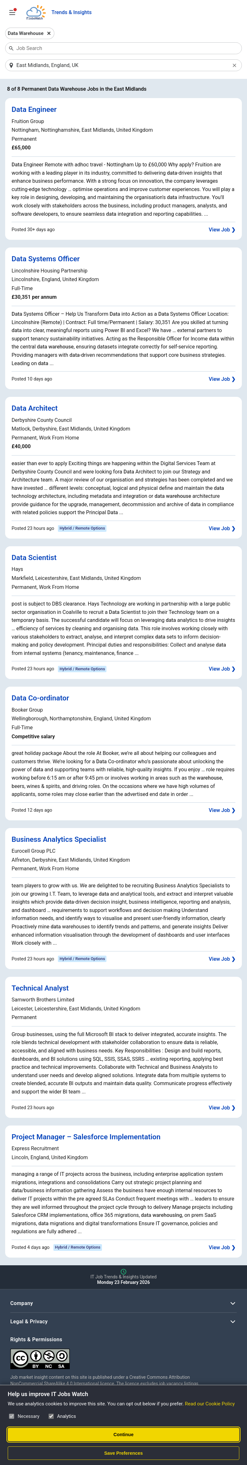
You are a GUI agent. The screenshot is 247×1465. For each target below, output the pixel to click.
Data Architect (35, 408)
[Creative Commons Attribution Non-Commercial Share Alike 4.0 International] (106, 1357)
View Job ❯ (222, 230)
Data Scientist (34, 558)
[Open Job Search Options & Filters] (12, 12)
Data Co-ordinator (40, 698)
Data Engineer (34, 110)
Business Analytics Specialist (59, 839)
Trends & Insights (71, 12)
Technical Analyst (40, 988)
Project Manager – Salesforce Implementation (86, 1137)
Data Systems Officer (46, 259)
